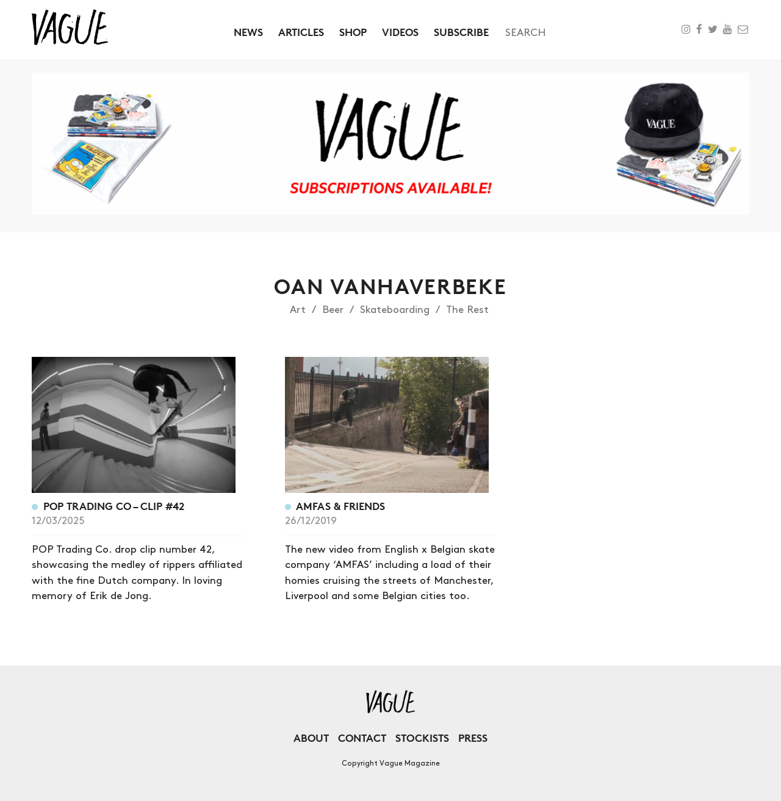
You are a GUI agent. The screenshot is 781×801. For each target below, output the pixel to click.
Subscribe (461, 32)
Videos (400, 32)
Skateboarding (395, 310)
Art (298, 310)
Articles (301, 32)
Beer (333, 310)
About (311, 737)
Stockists (422, 737)
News (248, 32)
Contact (362, 737)
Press (473, 737)
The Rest (467, 310)
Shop (353, 32)
